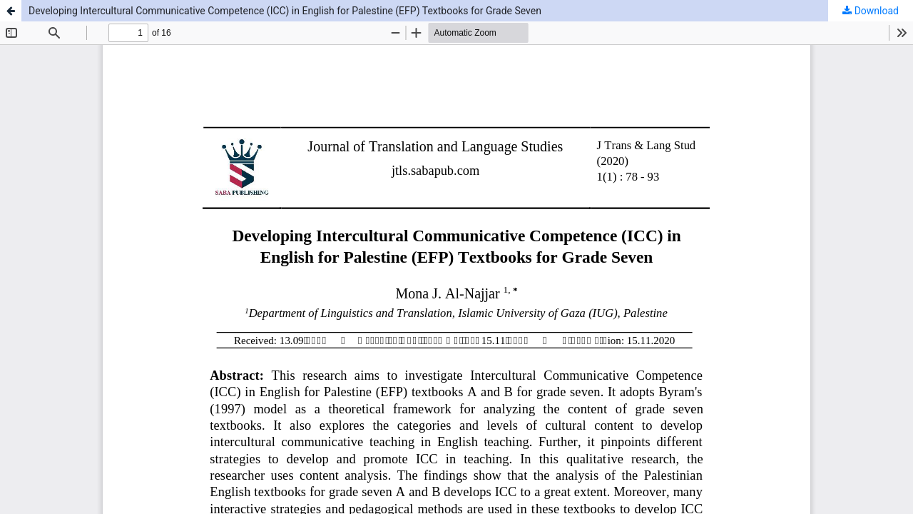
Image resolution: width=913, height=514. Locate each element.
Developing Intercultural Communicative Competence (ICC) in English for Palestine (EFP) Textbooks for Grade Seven (285, 10)
